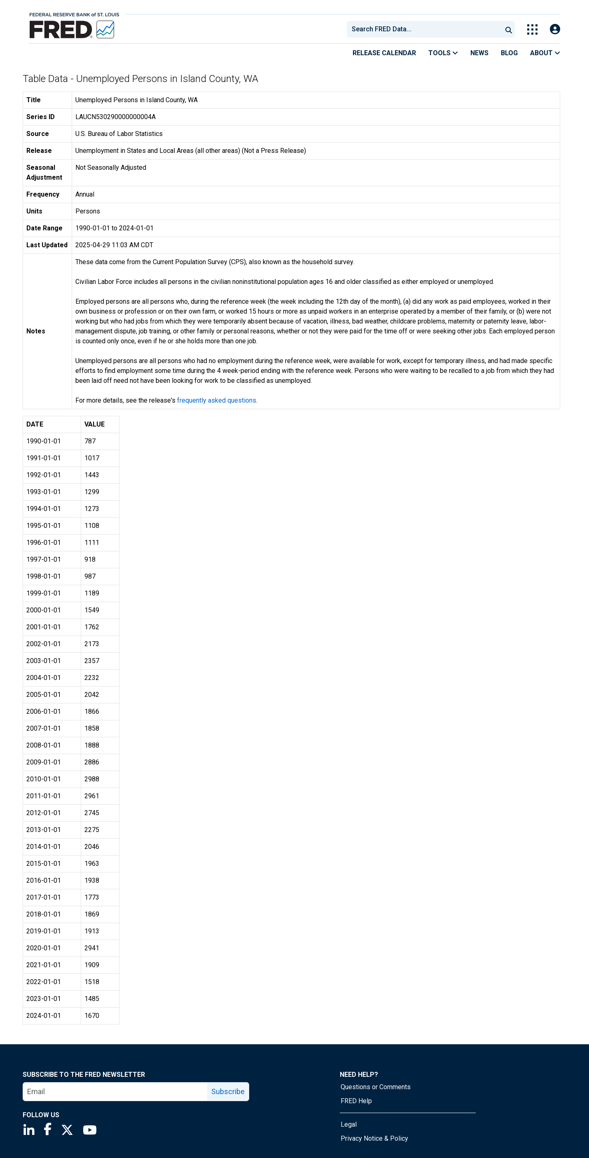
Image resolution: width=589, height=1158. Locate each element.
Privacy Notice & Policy (374, 1138)
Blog (509, 53)
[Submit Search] (509, 29)
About (545, 53)
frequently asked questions (216, 400)
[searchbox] (426, 29)
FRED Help (356, 1101)
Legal (349, 1124)
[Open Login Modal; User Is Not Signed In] (555, 29)
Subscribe (228, 1091)
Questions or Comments (376, 1087)
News (479, 53)
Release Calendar (384, 53)
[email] (115, 1092)
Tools (443, 53)
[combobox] (424, 29)
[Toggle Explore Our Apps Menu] (532, 29)
